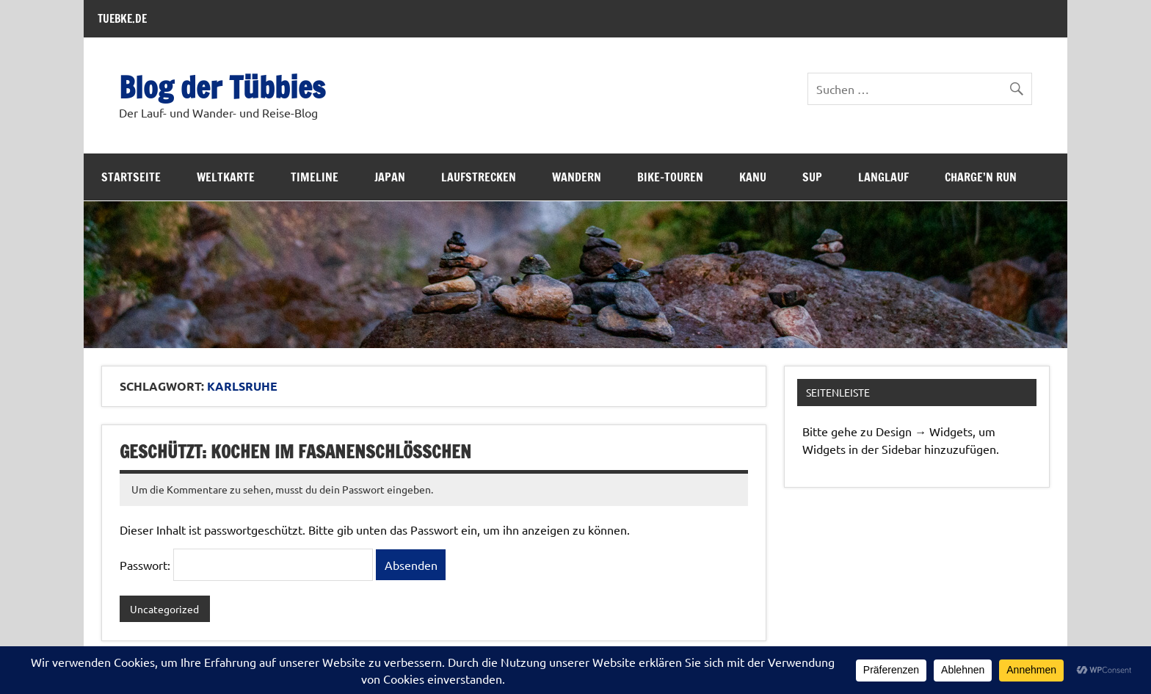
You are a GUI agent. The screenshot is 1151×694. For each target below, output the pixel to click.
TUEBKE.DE (122, 18)
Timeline (314, 177)
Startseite (131, 177)
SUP (812, 177)
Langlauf (883, 177)
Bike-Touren (670, 177)
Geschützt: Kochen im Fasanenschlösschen (295, 451)
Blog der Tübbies (222, 87)
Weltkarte (226, 177)
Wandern (576, 177)
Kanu (752, 177)
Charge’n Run (981, 177)
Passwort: (246, 564)
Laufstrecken (478, 177)
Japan (389, 177)
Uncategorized (164, 608)
